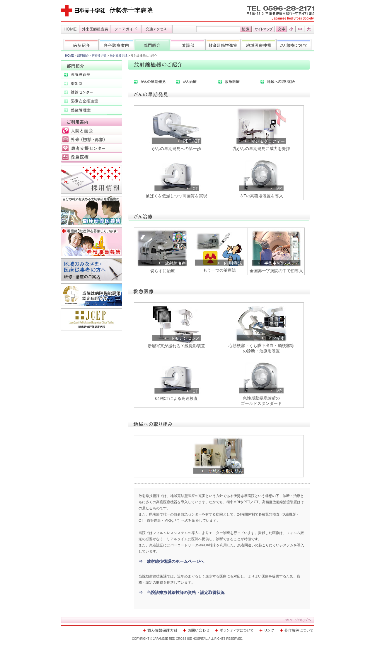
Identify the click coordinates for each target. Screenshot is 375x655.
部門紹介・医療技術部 (91, 55)
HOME (69, 55)
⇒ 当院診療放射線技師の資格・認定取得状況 (182, 592)
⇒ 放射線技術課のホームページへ (171, 561)
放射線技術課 (118, 55)
